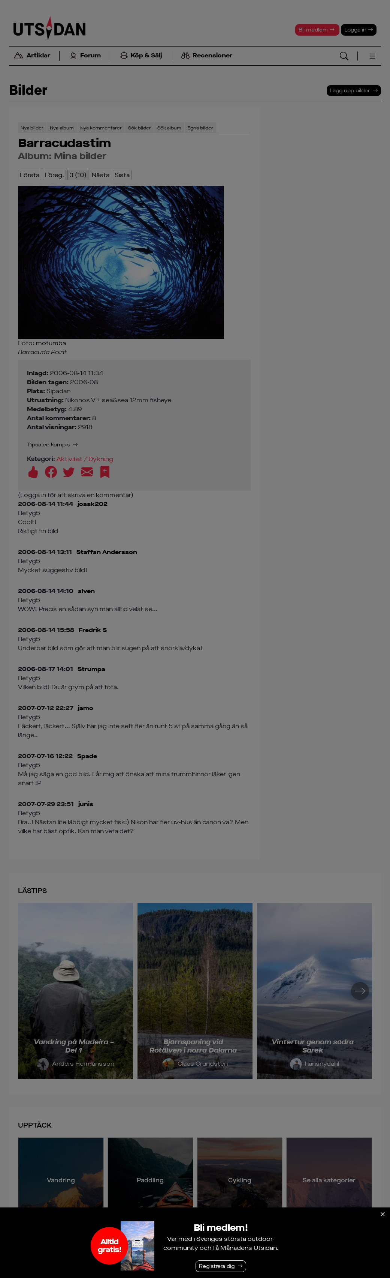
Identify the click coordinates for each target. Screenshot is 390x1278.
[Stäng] (382, 1214)
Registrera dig (217, 1266)
